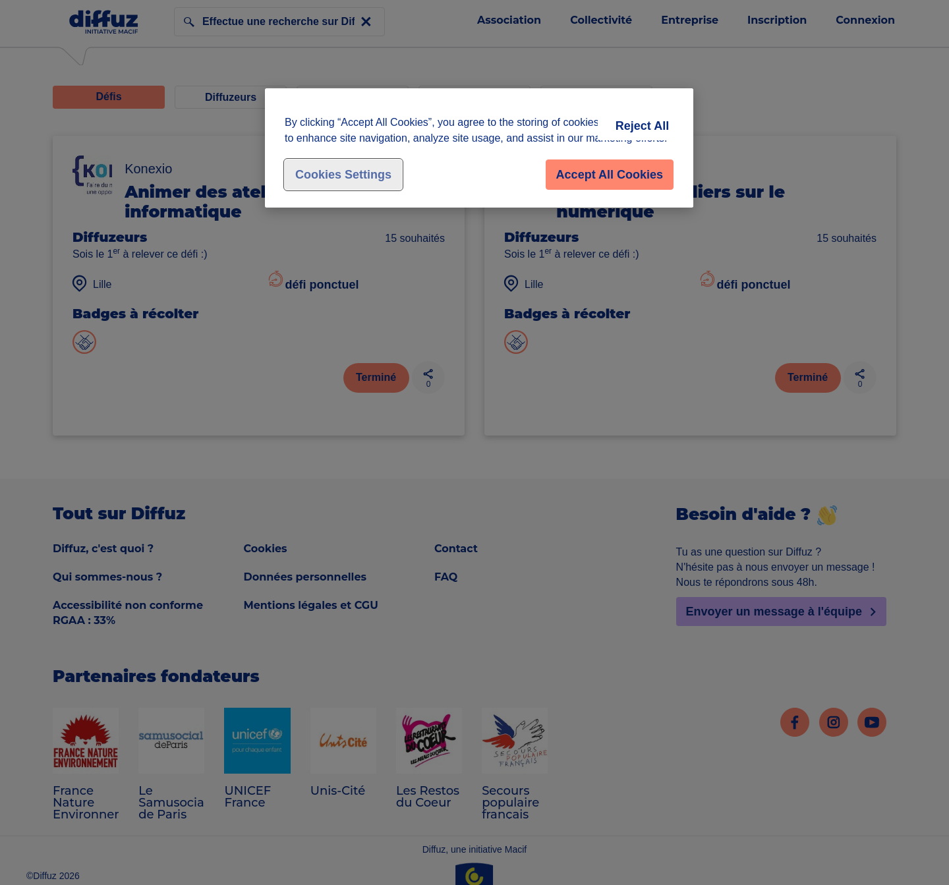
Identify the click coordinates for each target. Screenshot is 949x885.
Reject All (642, 125)
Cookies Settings (343, 174)
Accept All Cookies (609, 174)
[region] (479, 148)
